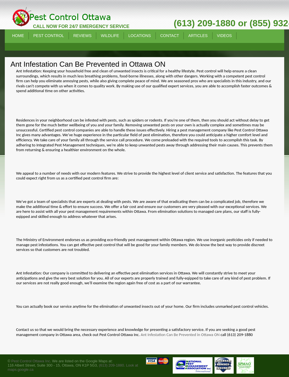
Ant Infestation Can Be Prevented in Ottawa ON (180, 334)
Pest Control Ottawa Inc (30, 361)
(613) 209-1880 (111, 365)
